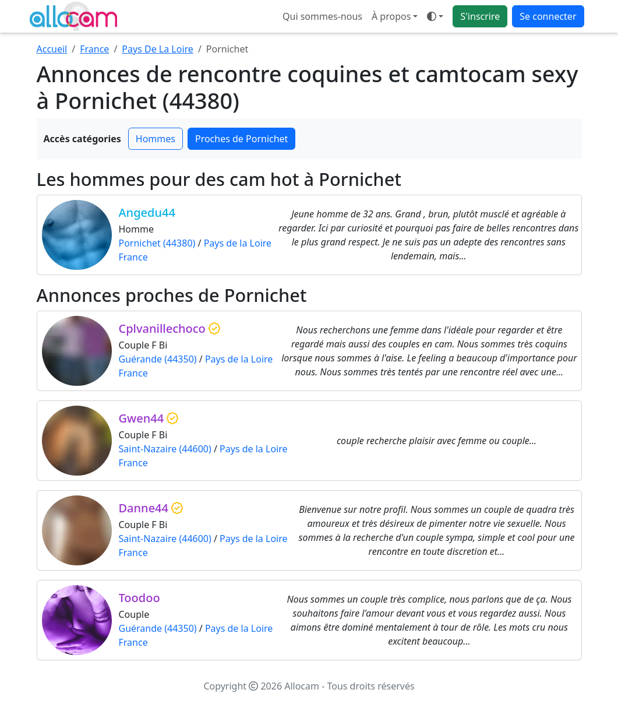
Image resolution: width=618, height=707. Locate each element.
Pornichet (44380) (157, 243)
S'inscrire (480, 16)
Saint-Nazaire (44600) (165, 448)
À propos (391, 16)
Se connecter (548, 16)
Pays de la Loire (237, 243)
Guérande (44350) (158, 359)
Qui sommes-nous (322, 16)
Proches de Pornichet (241, 138)
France (94, 49)
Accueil (52, 49)
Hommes (155, 138)
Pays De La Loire (157, 49)
